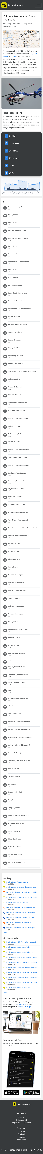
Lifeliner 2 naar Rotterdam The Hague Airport (21, 887)
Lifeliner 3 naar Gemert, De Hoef (17, 902)
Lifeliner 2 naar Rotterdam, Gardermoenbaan (21, 957)
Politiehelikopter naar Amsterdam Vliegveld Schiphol (21, 912)
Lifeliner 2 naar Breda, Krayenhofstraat (19, 947)
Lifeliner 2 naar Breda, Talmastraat (18, 988)
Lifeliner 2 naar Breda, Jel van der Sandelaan (21, 972)
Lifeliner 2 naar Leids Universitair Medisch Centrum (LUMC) (21, 942)
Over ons (21, 1117)
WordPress (21, 1139)
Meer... (5, 933)
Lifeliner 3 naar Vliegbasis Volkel (17, 882)
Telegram (21, 1137)
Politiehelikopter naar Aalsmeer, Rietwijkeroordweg (21, 917)
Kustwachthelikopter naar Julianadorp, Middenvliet (21, 892)
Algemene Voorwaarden (21, 1123)
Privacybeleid (21, 1120)
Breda (14, 56)
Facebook (21, 1134)
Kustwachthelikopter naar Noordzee (18, 923)
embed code (21, 1004)
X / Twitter (21, 1131)
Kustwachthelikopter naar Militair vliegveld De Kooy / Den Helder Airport (21, 907)
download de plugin (24, 1007)
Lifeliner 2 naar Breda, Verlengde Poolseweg (21, 962)
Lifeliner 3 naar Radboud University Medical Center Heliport (21, 897)
